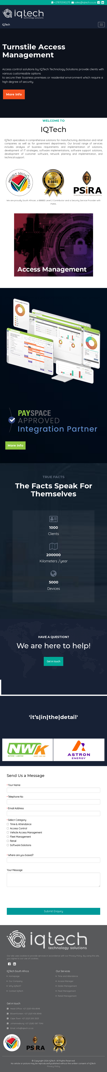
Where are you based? (20, 855)
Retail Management (66, 996)
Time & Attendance (20, 824)
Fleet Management (20, 836)
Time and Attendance (67, 976)
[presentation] (30, 898)
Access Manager (64, 981)
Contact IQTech (15, 991)
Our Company (14, 981)
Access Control (18, 828)
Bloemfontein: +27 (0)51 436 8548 (24, 1013)
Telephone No (15, 796)
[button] (53, 911)
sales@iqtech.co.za (85, 2)
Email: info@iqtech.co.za (20, 1028)
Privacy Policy (53, 1066)
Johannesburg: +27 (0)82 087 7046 (25, 1023)
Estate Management (66, 986)
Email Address (15, 808)
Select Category (16, 819)
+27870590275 (62, 2)
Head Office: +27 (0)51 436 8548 (23, 1008)
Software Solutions (20, 845)
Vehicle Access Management (26, 832)
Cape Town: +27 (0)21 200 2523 (23, 1018)
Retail (13, 840)
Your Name (13, 785)
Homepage (13, 976)
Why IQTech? (14, 986)
